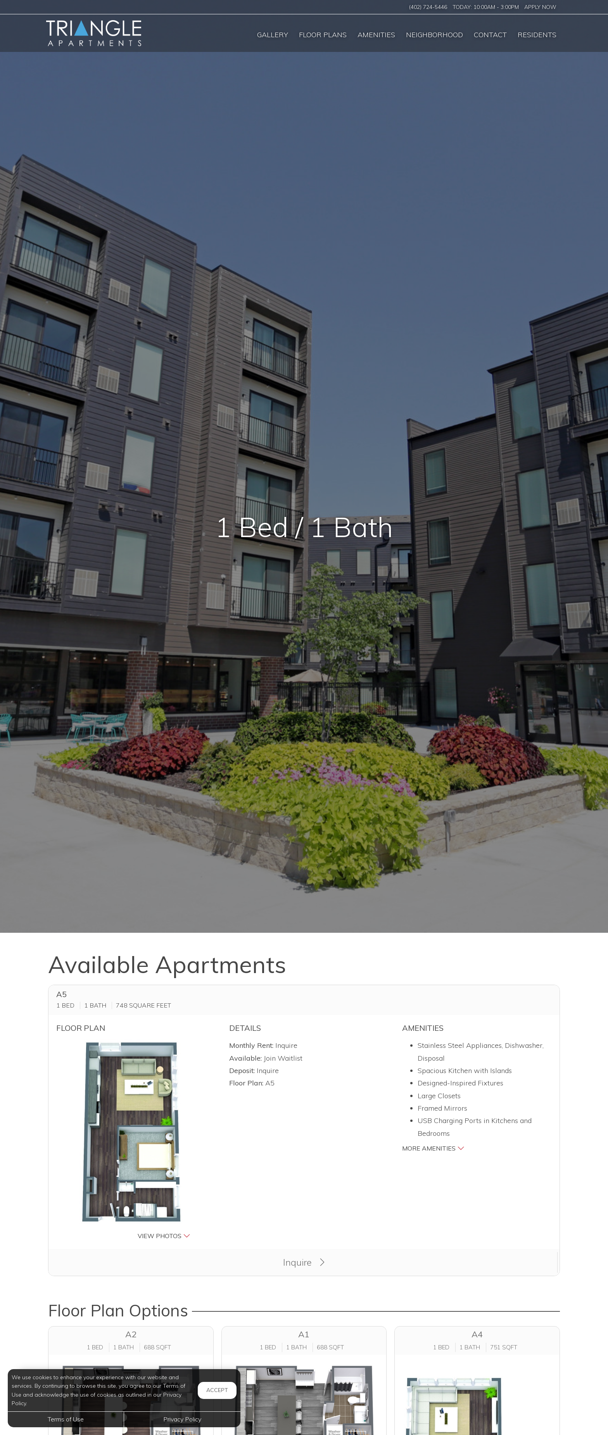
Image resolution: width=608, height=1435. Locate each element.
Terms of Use (66, 1419)
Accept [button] (217, 1390)
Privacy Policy (182, 1419)
